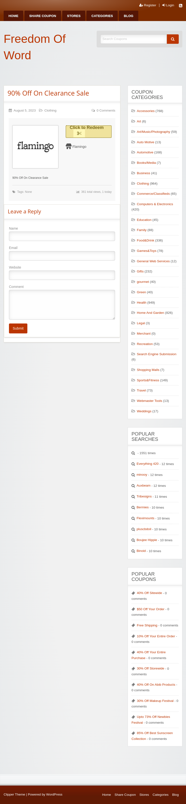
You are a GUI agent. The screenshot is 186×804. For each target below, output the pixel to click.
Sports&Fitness (148, 380)
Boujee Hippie (147, 540)
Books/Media (146, 163)
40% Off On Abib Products (156, 684)
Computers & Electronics (155, 204)
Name (62, 233)
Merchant (144, 333)
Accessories (146, 111)
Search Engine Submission (156, 354)
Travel (141, 390)
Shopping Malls (148, 370)
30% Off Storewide (150, 668)
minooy (142, 474)
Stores (74, 16)
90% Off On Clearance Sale (48, 93)
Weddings (144, 411)
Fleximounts (145, 518)
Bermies (143, 507)
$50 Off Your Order (150, 609)
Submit (18, 328)
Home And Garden (150, 313)
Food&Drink (145, 240)
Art (139, 121)
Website (62, 272)
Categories (102, 16)
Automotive (145, 152)
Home (13, 16)
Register (147, 5)
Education (144, 220)
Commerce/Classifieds (153, 193)
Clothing (50, 110)
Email (62, 253)
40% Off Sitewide (149, 593)
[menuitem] (13, 16)
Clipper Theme (14, 794)
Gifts (140, 271)
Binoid (141, 551)
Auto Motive (145, 142)
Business (143, 173)
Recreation (145, 344)
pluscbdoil (144, 529)
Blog (128, 16)
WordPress (54, 794)
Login (168, 5)
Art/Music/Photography (153, 132)
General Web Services (153, 261)
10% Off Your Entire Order (156, 636)
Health (141, 302)
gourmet (143, 282)
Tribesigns (144, 496)
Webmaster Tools (149, 401)
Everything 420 (148, 464)
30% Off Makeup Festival (155, 701)
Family (142, 230)
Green (141, 292)
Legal (141, 323)
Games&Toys (146, 251)
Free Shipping (147, 625)
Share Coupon (42, 16)
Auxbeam (143, 485)
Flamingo (79, 147)
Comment (62, 302)
